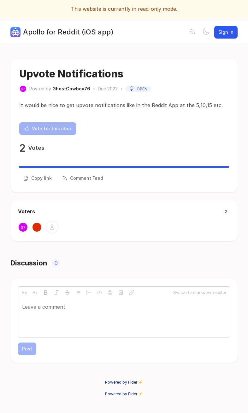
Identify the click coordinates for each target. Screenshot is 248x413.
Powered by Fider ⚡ (124, 382)
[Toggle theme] (206, 32)
